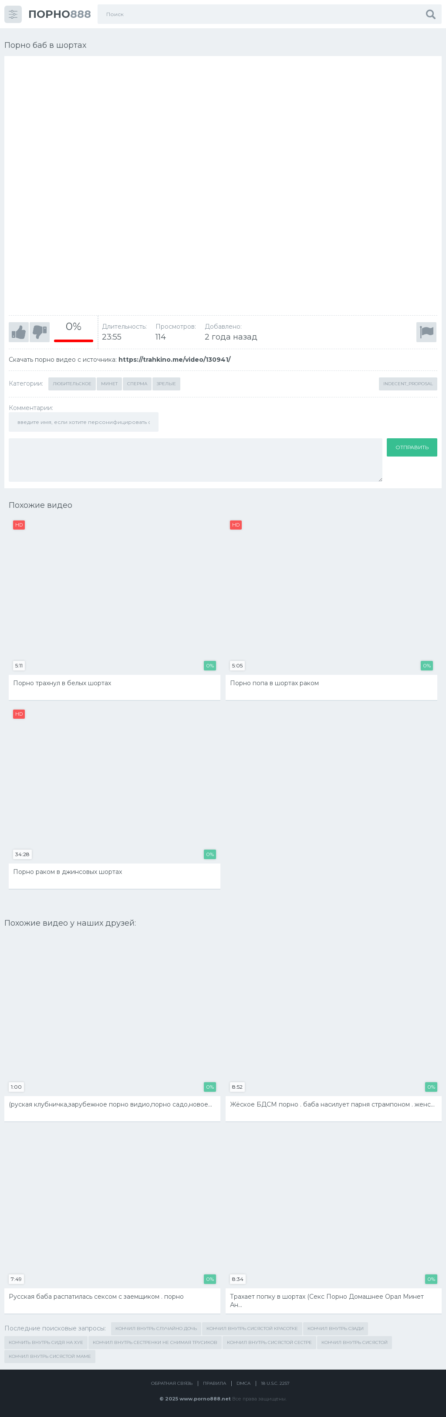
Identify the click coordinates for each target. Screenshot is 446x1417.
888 (59, 14)
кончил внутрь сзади (335, 1328)
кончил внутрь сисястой (354, 1342)
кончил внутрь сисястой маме (50, 1356)
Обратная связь (172, 1383)
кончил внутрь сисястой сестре (269, 1342)
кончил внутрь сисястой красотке (252, 1328)
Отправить (412, 447)
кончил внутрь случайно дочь (156, 1328)
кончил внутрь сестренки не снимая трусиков (155, 1342)
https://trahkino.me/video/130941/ (174, 359)
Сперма (137, 384)
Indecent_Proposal (408, 384)
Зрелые (166, 384)
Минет (109, 384)
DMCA (243, 1383)
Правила (214, 1383)
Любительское (72, 384)
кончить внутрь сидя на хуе (46, 1342)
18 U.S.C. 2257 (275, 1383)
